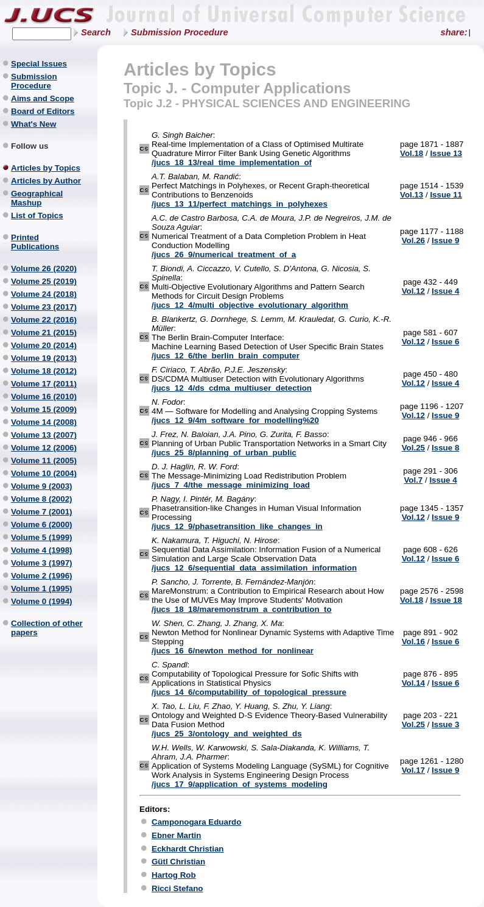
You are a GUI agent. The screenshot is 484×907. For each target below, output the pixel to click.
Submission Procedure (179, 32)
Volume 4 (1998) (41, 550)
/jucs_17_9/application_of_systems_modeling (240, 784)
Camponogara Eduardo (196, 822)
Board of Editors (42, 111)
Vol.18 (411, 153)
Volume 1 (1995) (41, 588)
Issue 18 (446, 600)
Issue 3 (445, 724)
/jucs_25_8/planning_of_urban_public (224, 452)
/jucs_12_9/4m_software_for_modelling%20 (235, 420)
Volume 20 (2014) (44, 345)
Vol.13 (411, 194)
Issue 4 (445, 291)
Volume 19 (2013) (44, 358)
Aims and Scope (42, 98)
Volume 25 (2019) (44, 281)
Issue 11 (446, 194)
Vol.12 (413, 291)
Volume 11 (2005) (44, 460)
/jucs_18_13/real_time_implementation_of (232, 162)
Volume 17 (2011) (44, 383)
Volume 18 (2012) (44, 370)
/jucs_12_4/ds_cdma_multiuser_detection (232, 388)
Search (96, 32)
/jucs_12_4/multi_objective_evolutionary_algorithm (250, 305)
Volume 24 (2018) (44, 294)
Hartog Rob (174, 875)
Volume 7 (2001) (41, 511)
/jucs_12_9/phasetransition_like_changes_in (237, 526)
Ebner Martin (176, 835)
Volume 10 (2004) (44, 473)
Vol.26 (413, 240)
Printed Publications (35, 242)
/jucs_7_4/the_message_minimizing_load (231, 484)
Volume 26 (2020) (44, 268)
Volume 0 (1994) (41, 601)
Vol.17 (413, 770)
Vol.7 (413, 480)
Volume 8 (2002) (41, 498)
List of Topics (37, 215)
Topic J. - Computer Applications (237, 88)
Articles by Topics (45, 168)
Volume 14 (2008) (44, 422)
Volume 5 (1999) (41, 537)
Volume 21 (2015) (44, 332)
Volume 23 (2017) (44, 306)
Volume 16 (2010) (44, 396)
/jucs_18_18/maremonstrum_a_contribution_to (242, 609)
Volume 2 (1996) (41, 575)
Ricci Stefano (177, 888)
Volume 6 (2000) (41, 524)
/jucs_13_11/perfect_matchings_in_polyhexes (240, 203)
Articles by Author (46, 180)
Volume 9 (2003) (41, 486)
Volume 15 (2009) (44, 409)
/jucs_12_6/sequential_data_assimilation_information (254, 567)
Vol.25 (413, 447)
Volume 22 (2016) (44, 319)
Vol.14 (413, 683)
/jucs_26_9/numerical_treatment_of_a (224, 254)
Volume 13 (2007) (44, 434)
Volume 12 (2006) (44, 447)
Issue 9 (445, 240)
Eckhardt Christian (188, 848)
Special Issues (39, 63)
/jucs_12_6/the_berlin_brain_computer (226, 355)
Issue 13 (446, 153)
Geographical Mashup (37, 198)
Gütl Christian (178, 861)
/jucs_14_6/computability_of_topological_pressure (249, 692)
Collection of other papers (47, 628)
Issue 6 (445, 341)
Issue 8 (445, 447)
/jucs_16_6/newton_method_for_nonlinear (233, 650)
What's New (33, 124)
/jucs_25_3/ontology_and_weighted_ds (227, 733)
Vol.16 (413, 641)
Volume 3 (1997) (41, 562)
